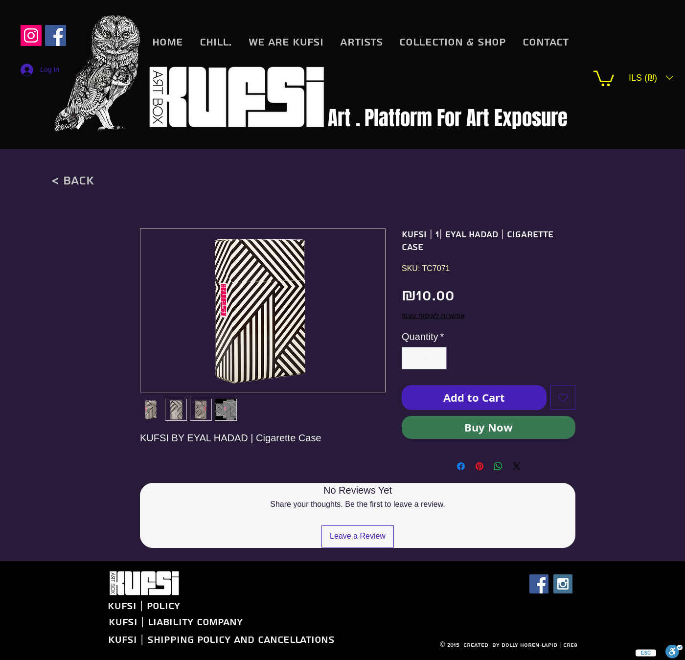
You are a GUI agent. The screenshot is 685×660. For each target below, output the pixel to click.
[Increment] (437, 358)
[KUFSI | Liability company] (175, 622)
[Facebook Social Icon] (538, 583)
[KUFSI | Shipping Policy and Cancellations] (221, 640)
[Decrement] (411, 358)
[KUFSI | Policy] (114, 606)
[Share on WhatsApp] (498, 466)
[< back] (72, 180)
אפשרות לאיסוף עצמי (433, 315)
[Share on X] (517, 466)
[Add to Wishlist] (562, 397)
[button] (604, 77)
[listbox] (651, 77)
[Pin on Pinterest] (479, 466)
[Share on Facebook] (461, 466)
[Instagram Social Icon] (31, 35)
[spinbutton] (424, 358)
